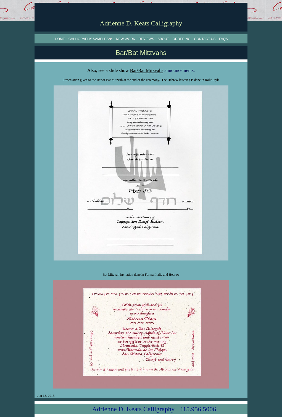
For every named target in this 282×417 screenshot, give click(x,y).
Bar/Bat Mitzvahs (146, 70)
